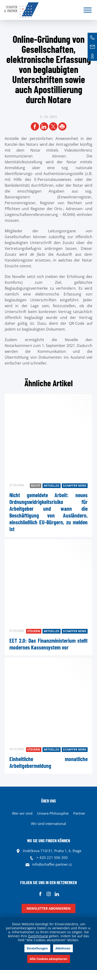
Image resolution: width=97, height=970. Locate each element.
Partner (79, 813)
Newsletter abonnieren (48, 908)
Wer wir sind (22, 813)
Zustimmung (38, 936)
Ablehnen (62, 948)
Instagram (48, 894)
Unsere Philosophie (53, 813)
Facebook (40, 894)
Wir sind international (48, 823)
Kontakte (92, 56)
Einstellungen (37, 948)
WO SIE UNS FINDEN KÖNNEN (48, 840)
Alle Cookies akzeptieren (48, 959)
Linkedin (57, 894)
